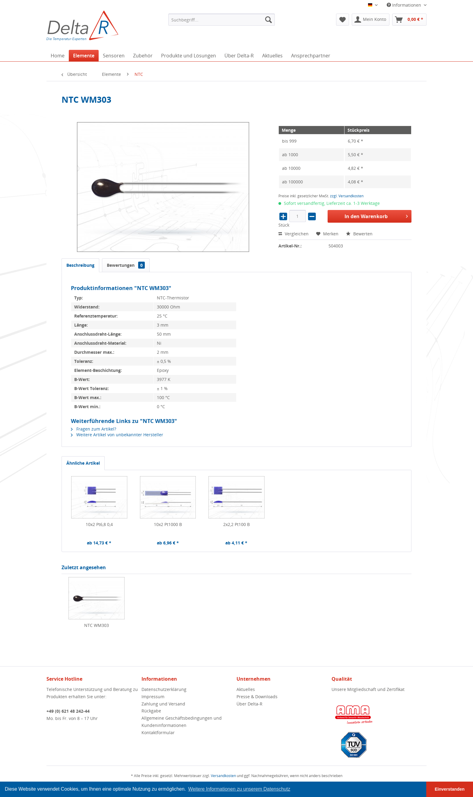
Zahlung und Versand (163, 704)
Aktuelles (246, 689)
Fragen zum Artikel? (93, 429)
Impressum (152, 696)
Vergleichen (293, 234)
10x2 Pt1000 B (168, 524)
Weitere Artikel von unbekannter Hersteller (117, 434)
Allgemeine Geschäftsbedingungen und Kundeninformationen (181, 721)
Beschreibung (80, 265)
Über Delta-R (249, 704)
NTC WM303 (96, 625)
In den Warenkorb (376, 215)
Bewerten (359, 234)
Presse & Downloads (257, 696)
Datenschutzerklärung (163, 689)
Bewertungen (126, 265)
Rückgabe (151, 711)
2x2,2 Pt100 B (236, 524)
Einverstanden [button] (450, 789)
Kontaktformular (158, 732)
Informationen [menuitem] (404, 5)
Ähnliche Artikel (83, 463)
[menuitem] (221, 20)
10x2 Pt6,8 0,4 (99, 524)
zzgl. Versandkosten (346, 195)
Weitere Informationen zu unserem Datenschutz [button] (239, 789)
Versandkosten (223, 775)
